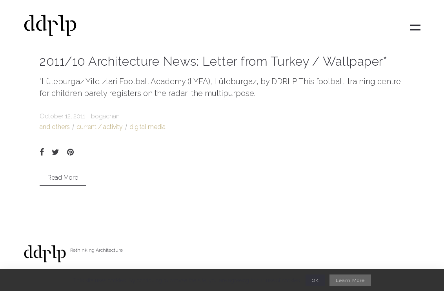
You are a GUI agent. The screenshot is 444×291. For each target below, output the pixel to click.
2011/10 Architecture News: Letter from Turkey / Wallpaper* (213, 61)
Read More (62, 177)
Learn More (350, 280)
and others (55, 127)
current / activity (99, 127)
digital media (147, 127)
